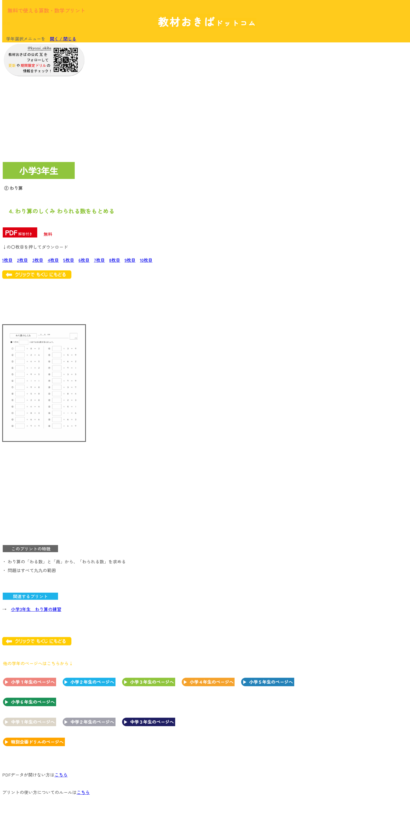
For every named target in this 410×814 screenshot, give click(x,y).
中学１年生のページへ (33, 722)
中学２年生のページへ (92, 722)
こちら (61, 774)
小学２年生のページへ (92, 682)
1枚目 (7, 260)
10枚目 (146, 260)
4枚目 (53, 260)
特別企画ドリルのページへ (37, 741)
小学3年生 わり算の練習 (36, 609)
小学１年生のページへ (33, 682)
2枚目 (22, 260)
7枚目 (99, 260)
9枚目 (130, 260)
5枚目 (68, 260)
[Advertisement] (363, 128)
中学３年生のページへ (152, 722)
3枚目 (37, 260)
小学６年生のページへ (33, 702)
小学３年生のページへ (152, 682)
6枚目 (84, 260)
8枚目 (114, 260)
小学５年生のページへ (271, 682)
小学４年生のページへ (211, 682)
